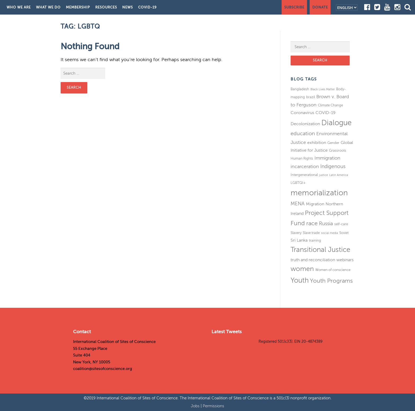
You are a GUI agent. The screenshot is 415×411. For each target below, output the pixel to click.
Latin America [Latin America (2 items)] (338, 175)
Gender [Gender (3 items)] (333, 143)
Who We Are (19, 7)
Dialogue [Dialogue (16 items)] (336, 123)
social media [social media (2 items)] (329, 233)
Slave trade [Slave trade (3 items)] (311, 233)
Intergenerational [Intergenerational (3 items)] (304, 175)
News (127, 7)
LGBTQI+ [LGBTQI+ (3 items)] (298, 183)
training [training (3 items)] (315, 240)
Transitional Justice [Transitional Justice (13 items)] (320, 250)
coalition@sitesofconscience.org (102, 369)
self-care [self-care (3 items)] (341, 224)
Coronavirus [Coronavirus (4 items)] (302, 112)
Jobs (196, 406)
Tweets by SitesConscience (234, 342)
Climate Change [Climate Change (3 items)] (330, 105)
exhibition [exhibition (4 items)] (316, 142)
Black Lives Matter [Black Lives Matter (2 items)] (322, 89)
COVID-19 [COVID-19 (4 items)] (325, 112)
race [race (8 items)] (312, 223)
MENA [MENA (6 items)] (298, 203)
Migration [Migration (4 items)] (315, 204)
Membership (78, 7)
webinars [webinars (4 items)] (345, 260)
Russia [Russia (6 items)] (326, 223)
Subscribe (294, 7)
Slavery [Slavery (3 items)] (296, 233)
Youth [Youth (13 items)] (300, 280)
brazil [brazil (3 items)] (310, 97)
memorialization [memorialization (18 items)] (319, 192)
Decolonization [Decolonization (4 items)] (305, 123)
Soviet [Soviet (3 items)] (344, 233)
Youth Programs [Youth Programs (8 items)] (331, 281)
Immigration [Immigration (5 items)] (327, 158)
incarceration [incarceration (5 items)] (305, 166)
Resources (106, 7)
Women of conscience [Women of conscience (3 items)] (332, 270)
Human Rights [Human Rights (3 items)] (302, 158)
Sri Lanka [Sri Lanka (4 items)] (299, 240)
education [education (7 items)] (303, 133)
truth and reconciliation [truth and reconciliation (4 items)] (313, 260)
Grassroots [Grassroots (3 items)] (337, 150)
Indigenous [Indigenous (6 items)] (332, 166)
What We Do (48, 7)
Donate (320, 7)
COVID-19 (147, 7)
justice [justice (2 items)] (323, 175)
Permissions (213, 406)
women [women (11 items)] (302, 269)
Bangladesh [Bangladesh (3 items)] (300, 89)
